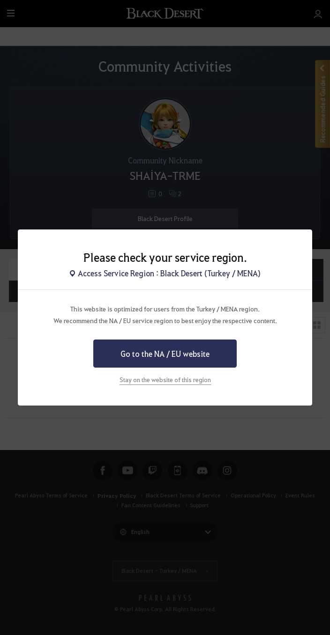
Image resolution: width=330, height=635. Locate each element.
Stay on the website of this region (165, 380)
